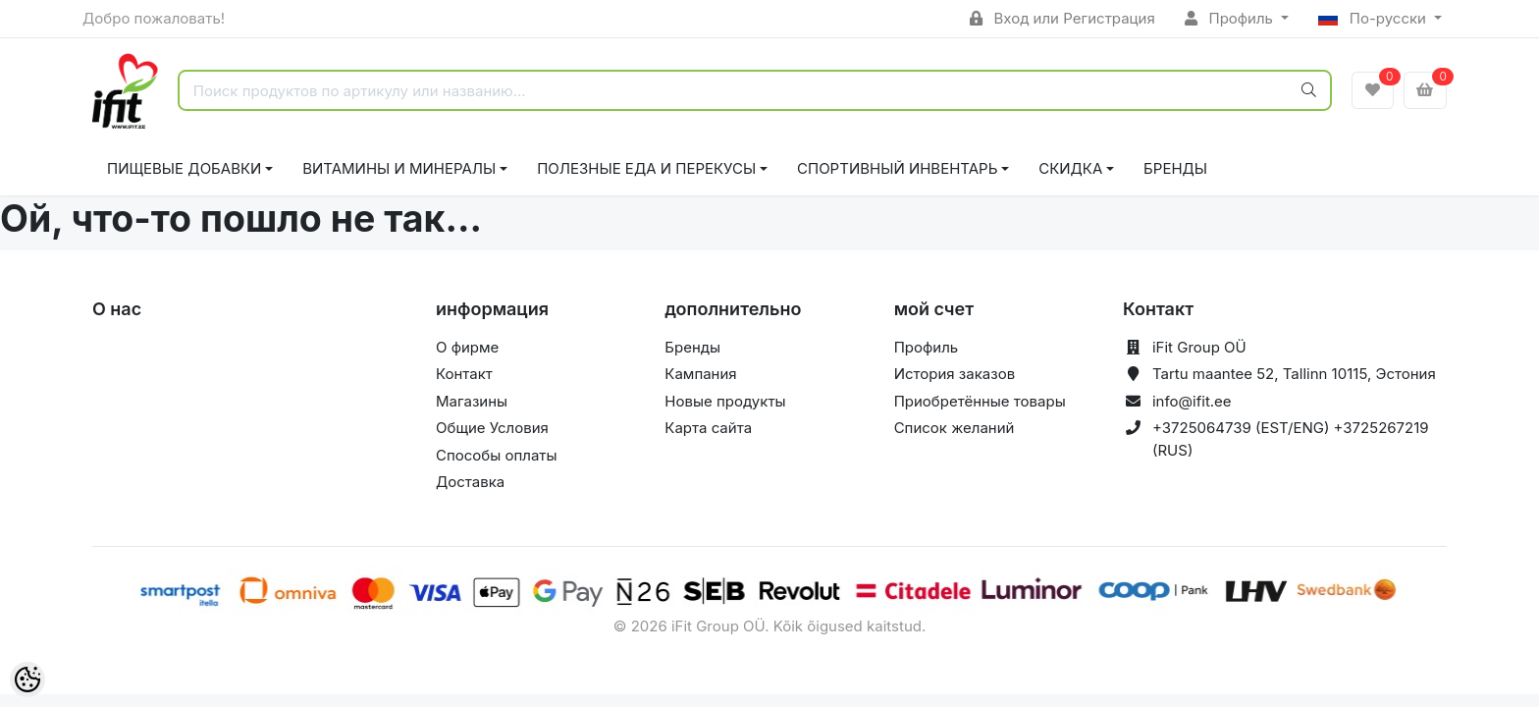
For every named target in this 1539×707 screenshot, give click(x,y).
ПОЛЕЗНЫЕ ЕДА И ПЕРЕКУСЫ (646, 168)
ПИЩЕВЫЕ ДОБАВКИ (184, 168)
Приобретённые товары (980, 401)
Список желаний (954, 427)
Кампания (700, 373)
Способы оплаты (496, 455)
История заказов (954, 373)
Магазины (471, 401)
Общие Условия (492, 427)
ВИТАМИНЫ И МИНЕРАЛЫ (399, 168)
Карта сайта (708, 427)
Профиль (1231, 18)
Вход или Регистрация (1062, 18)
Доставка (470, 481)
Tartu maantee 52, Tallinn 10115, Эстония (1294, 373)
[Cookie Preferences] (27, 679)
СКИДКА (1070, 168)
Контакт (464, 373)
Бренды (1175, 168)
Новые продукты (724, 401)
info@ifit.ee (1192, 401)
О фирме (467, 347)
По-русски (1374, 18)
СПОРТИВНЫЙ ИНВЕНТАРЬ (897, 168)
